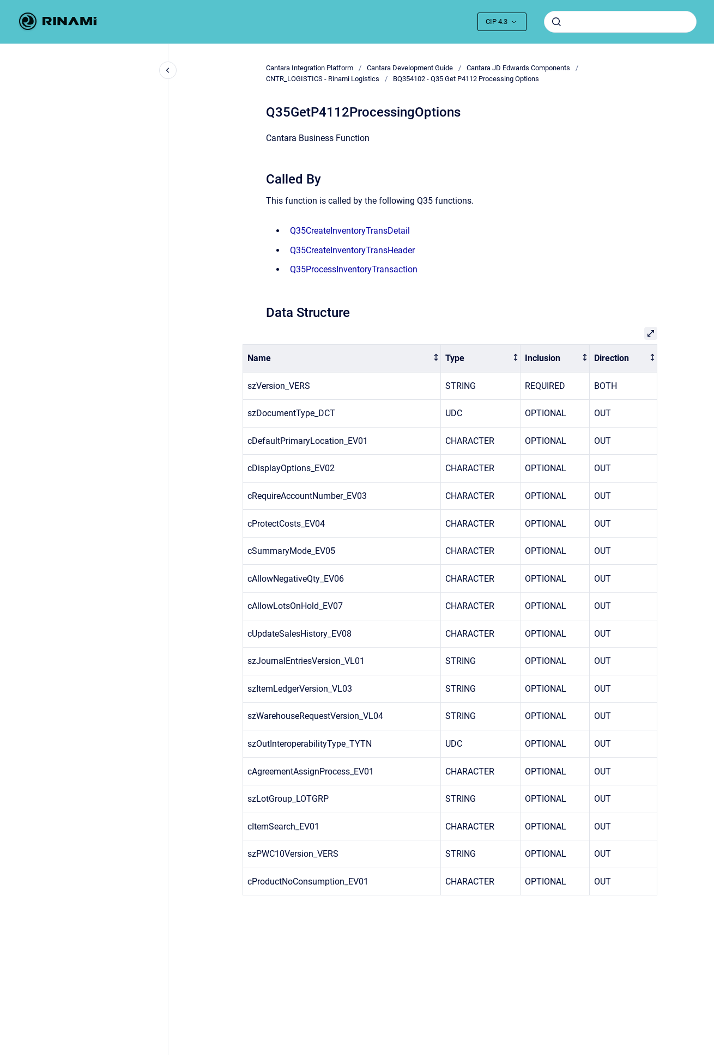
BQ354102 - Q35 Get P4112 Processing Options (466, 79)
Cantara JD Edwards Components (518, 68)
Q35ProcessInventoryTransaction (353, 269)
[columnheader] (342, 358)
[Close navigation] (168, 70)
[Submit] (556, 22)
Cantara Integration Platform (309, 68)
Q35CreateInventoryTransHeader (352, 250)
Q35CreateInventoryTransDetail (350, 230)
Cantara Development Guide (410, 68)
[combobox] (620, 21)
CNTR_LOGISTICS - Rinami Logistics (322, 79)
